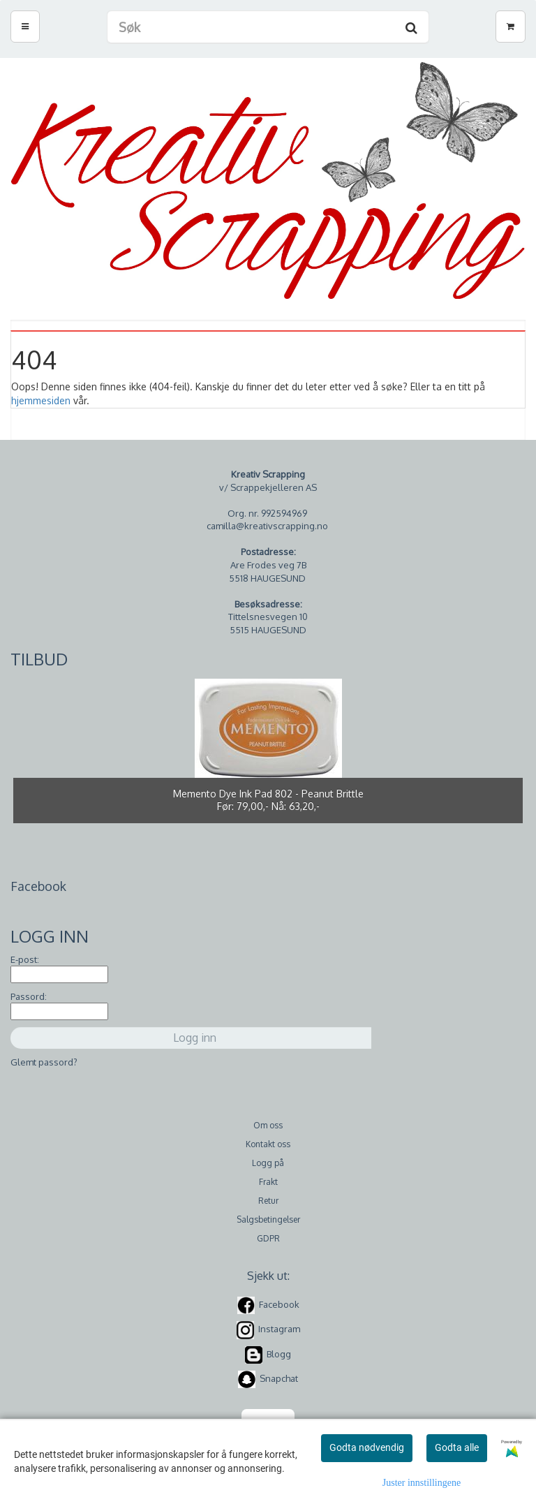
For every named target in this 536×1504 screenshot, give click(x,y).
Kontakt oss (268, 1144)
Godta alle (457, 1447)
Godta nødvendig (366, 1447)
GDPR (268, 1238)
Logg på (268, 1163)
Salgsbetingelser (268, 1219)
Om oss (268, 1125)
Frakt (268, 1182)
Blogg (279, 1353)
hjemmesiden (40, 400)
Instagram (279, 1329)
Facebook (279, 1304)
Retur (268, 1200)
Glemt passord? (43, 1062)
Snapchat (279, 1378)
